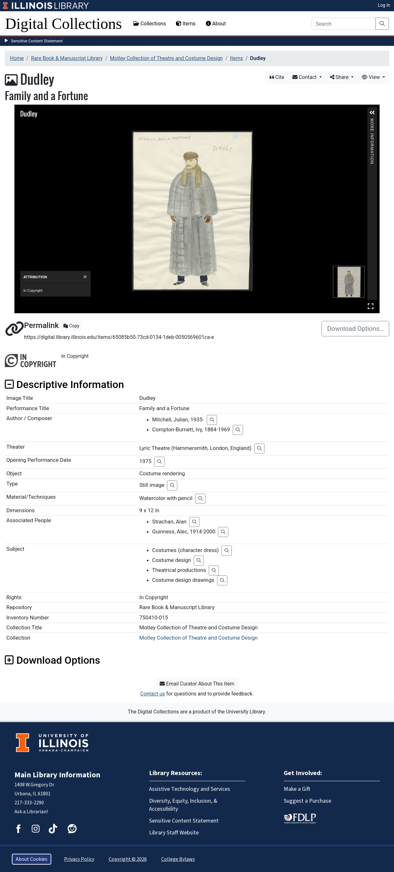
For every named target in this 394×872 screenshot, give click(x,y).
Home (17, 58)
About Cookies (31, 859)
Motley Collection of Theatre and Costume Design (166, 58)
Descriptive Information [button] (64, 384)
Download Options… (355, 328)
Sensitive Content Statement (37, 41)
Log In (384, 5)
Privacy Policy (79, 859)
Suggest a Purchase (307, 801)
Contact (305, 77)
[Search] (344, 24)
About (216, 24)
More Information (372, 121)
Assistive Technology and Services (189, 789)
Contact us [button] (152, 694)
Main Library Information (57, 775)
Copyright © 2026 (128, 859)
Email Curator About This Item (197, 684)
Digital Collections (63, 23)
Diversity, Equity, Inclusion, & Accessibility (183, 805)
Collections (149, 24)
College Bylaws (178, 859)
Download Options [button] (52, 660)
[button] (372, 112)
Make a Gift (297, 789)
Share (340, 77)
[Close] (85, 276)
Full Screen (370, 306)
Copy (71, 325)
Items (185, 24)
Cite (277, 77)
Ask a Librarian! (31, 811)
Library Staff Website (174, 833)
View (371, 77)
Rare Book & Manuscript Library (67, 58)
